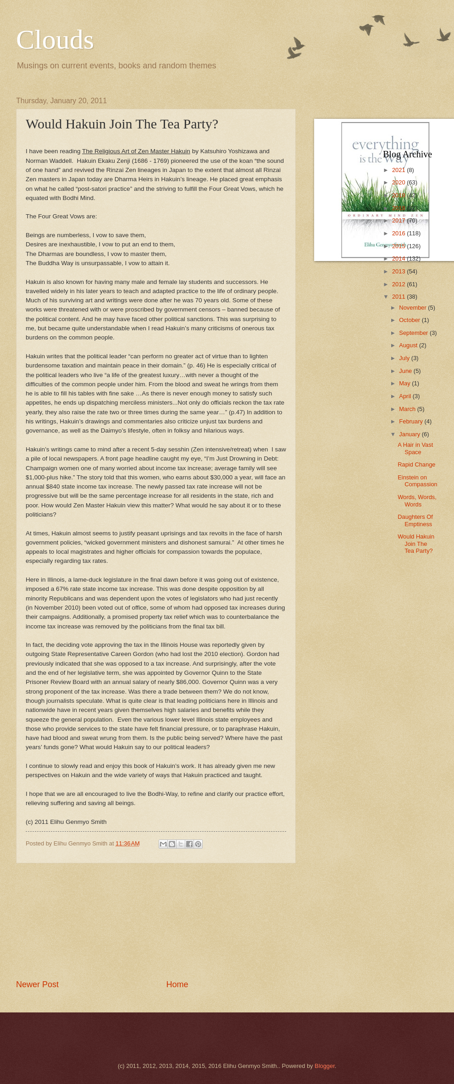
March (408, 409)
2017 (399, 220)
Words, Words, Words (417, 500)
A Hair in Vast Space (415, 448)
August (409, 345)
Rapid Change (416, 464)
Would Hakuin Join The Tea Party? (416, 543)
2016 (399, 233)
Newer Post (37, 984)
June (406, 370)
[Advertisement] (156, 921)
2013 (399, 271)
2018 (399, 208)
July (405, 358)
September (414, 332)
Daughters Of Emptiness (415, 520)
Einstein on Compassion (417, 481)
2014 (399, 258)
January (410, 434)
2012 (399, 284)
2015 (399, 246)
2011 (399, 296)
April (405, 396)
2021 (399, 170)
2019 (399, 195)
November (413, 307)
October (410, 320)
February (411, 421)
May (405, 383)
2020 (399, 182)
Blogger (325, 1065)
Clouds (55, 39)
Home (177, 984)
